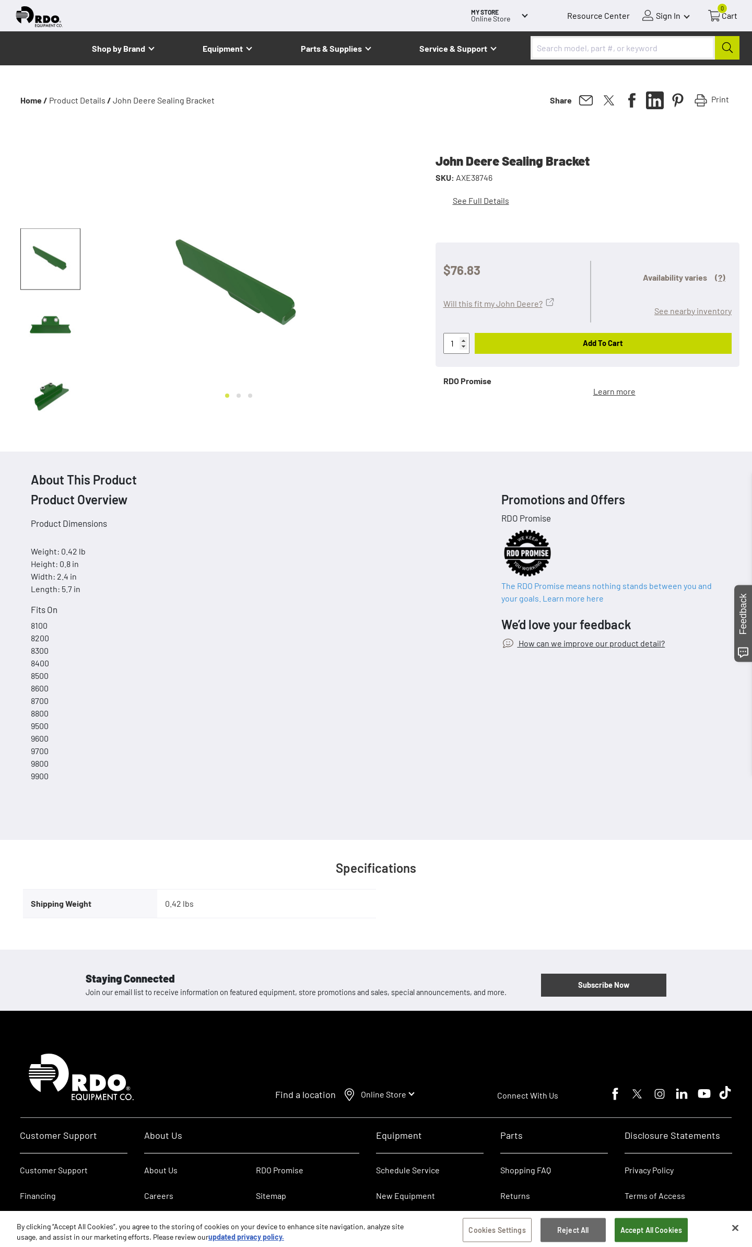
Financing (38, 1195)
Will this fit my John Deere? (493, 303)
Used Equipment (406, 1221)
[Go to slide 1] (227, 396)
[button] (50, 259)
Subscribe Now (603, 984)
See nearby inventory (693, 311)
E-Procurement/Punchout (548, 1221)
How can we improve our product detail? (591, 643)
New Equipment (405, 1195)
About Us (161, 1170)
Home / (34, 100)
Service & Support (453, 48)
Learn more (614, 391)
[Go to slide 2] (239, 396)
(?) (720, 277)
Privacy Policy (649, 1170)
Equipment (223, 48)
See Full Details (481, 200)
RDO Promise (279, 1170)
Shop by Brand (118, 48)
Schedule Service (408, 1170)
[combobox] (635, 48)
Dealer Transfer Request (300, 1221)
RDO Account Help (53, 1221)
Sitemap (271, 1195)
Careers (158, 1195)
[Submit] (727, 48)
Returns (515, 1195)
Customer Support (54, 1170)
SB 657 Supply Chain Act (668, 1221)
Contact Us (164, 1221)
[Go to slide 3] (250, 396)
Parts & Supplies (331, 48)
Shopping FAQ (525, 1170)
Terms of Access (655, 1195)
